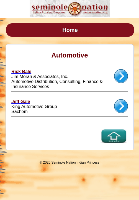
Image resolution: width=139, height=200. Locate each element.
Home (70, 30)
